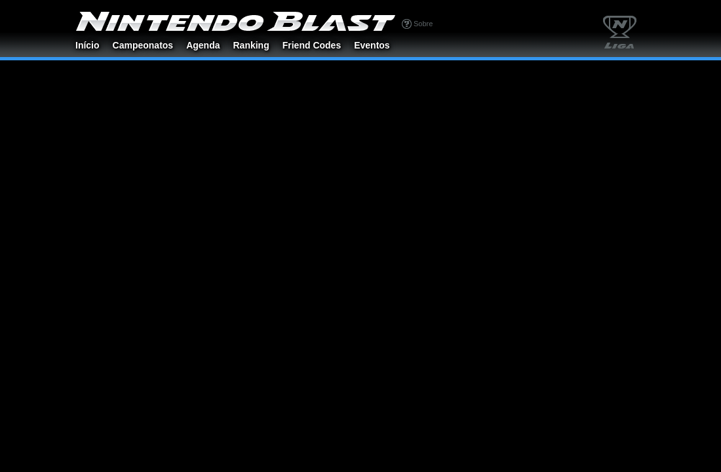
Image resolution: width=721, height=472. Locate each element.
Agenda (203, 45)
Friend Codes (312, 45)
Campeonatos (143, 45)
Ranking (251, 45)
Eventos (371, 45)
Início (87, 45)
